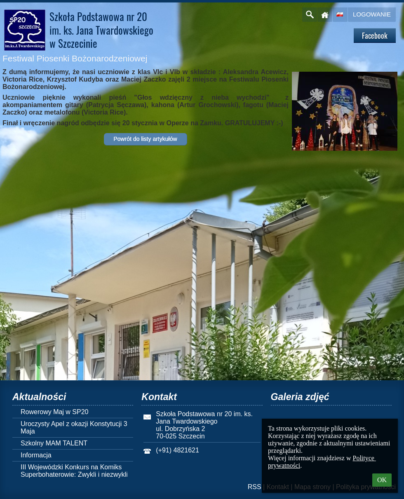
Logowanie (372, 14)
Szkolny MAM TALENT (54, 443)
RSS (254, 486)
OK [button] (382, 479)
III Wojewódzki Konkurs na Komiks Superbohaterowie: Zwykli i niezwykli (74, 471)
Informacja (36, 455)
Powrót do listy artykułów (145, 139)
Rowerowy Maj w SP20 (55, 411)
